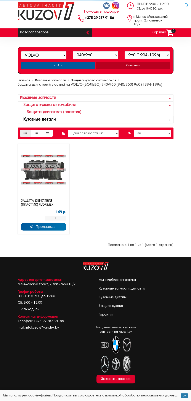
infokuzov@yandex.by (42, 327)
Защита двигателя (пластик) (50, 112)
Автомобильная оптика (117, 280)
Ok (184, 395)
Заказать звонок (116, 379)
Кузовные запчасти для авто (122, 288)
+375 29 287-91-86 (49, 321)
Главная (24, 80)
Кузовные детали (96, 119)
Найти (58, 65)
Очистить (133, 65)
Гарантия (106, 314)
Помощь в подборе (101, 12)
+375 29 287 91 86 (99, 18)
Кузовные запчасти (50, 80)
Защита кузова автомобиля (93, 80)
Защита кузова (111, 306)
